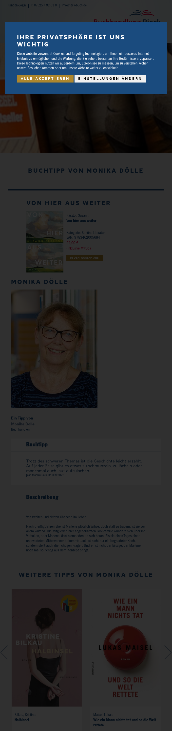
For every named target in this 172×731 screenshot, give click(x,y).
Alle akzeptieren (45, 78)
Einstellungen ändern (110, 78)
